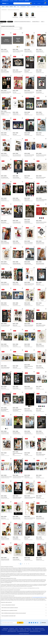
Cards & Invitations (4, 9)
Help (34, 3)
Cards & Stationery (23, 6)
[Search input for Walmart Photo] (21, 3)
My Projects (16, 0)
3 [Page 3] (24, 563)
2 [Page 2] (22, 563)
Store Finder (11, 0)
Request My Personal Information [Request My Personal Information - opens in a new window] (35, 631)
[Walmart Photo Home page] (6, 3)
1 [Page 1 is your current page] (20, 563)
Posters (28, 6)
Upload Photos (27, 0)
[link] (15, 15)
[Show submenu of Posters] (29, 6)
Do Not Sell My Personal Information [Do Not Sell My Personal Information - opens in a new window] (23, 631)
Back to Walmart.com (5, 0)
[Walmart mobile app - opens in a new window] (43, 622)
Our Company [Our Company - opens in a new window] (21, 628)
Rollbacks (3, 6)
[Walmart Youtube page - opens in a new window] (35, 622)
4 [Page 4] (26, 563)
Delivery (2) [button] (10, 21)
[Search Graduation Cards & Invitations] (10, 28)
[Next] (28, 564)
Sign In (45, 0)
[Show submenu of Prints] (19, 6)
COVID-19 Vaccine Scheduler (39, 628)
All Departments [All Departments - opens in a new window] (5, 628)
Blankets (38, 6)
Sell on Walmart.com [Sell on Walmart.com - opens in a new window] (27, 628)
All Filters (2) (3, 21)
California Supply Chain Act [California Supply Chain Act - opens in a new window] (12, 631)
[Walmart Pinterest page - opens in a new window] (33, 622)
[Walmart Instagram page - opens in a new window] (37, 622)
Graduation (11, 6)
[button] (6, 33)
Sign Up (20, 622)
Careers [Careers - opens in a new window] (16, 628)
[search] (21, 28)
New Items (7, 6)
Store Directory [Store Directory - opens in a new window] (11, 628)
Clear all (1, 23)
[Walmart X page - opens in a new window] (31, 622)
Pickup (15, 6)
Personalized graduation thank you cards (38, 597)
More (41, 6)
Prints (18, 6)
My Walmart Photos (21, 0)
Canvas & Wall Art (33, 6)
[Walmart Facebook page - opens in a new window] (29, 622)
